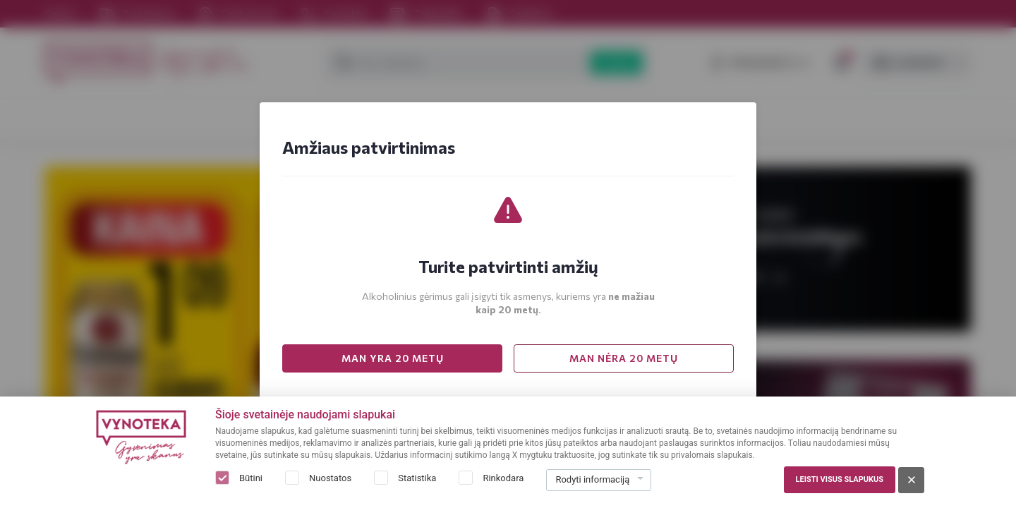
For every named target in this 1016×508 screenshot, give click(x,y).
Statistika (417, 478)
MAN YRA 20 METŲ (392, 358)
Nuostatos (330, 478)
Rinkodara (503, 478)
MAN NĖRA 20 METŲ (623, 358)
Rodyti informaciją (592, 479)
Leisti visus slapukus (839, 479)
